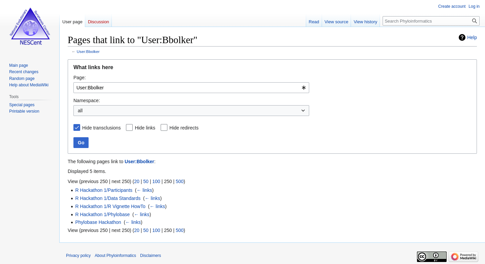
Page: (79, 77)
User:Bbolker (88, 51)
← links (144, 190)
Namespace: (86, 100)
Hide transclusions (101, 127)
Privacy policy (78, 255)
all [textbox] (80, 110)
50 (146, 181)
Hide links (145, 127)
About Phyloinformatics (115, 255)
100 (156, 181)
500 (180, 181)
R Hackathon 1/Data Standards (107, 198)
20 (136, 181)
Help (472, 37)
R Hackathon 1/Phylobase (102, 214)
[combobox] (191, 87)
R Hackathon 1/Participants (103, 190)
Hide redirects (183, 127)
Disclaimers (150, 255)
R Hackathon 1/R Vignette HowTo (110, 206)
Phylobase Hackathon (98, 222)
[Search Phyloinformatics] (431, 21)
